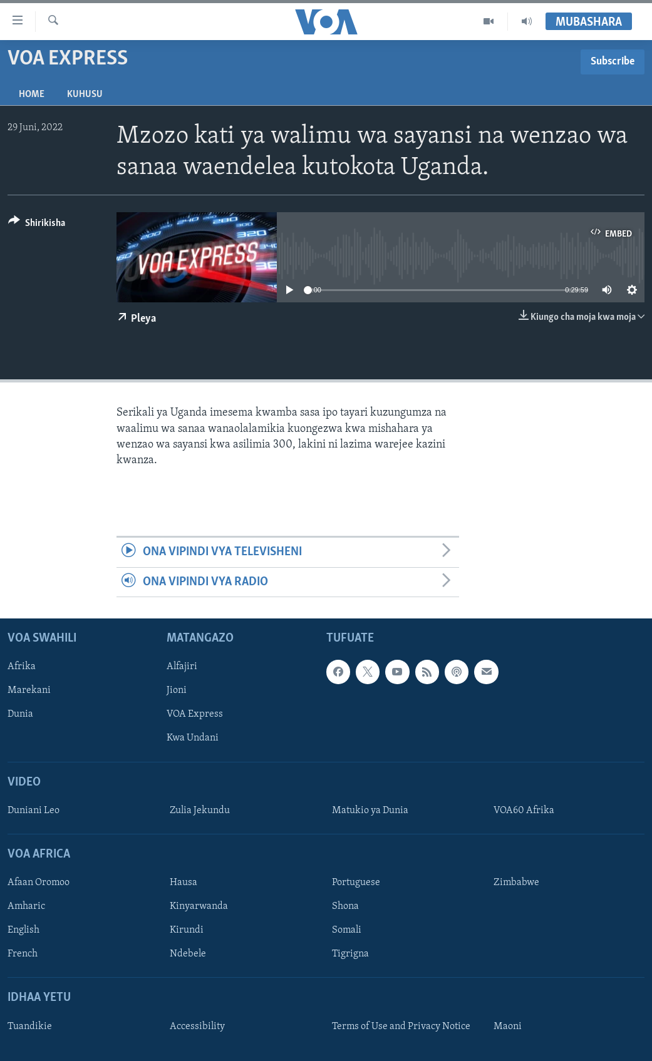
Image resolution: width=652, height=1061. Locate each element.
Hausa (183, 883)
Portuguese (356, 883)
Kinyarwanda (199, 906)
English (23, 930)
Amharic (26, 906)
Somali (346, 930)
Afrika (22, 667)
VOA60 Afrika (524, 811)
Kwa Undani (193, 738)
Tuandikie (30, 1027)
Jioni (177, 690)
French (23, 954)
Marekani (29, 690)
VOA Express (195, 714)
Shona (345, 906)
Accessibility (197, 1027)
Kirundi (187, 930)
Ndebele (188, 954)
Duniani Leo (34, 811)
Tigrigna (350, 954)
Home (31, 95)
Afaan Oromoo (39, 883)
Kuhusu (85, 95)
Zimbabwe (516, 883)
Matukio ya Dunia (370, 811)
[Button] (36, 225)
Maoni (508, 1027)
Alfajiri (182, 667)
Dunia (20, 714)
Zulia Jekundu (200, 811)
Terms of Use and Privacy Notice (401, 1027)
